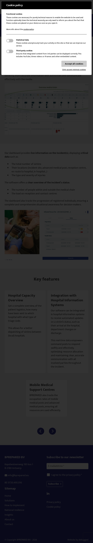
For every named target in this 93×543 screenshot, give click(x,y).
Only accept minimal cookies (74, 70)
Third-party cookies (24, 50)
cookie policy (28, 29)
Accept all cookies (74, 64)
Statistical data (22, 40)
